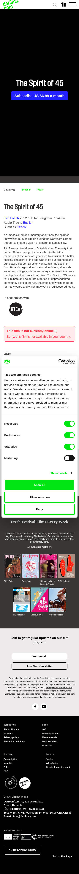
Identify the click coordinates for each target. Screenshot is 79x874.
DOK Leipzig (63, 581)
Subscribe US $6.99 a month (40, 96)
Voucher (8, 763)
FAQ (6, 771)
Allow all (39, 484)
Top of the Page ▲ (64, 856)
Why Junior (52, 763)
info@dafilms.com (24, 816)
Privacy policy (11, 737)
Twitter (39, 189)
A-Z (44, 729)
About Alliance (11, 729)
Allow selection (39, 497)
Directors (47, 745)
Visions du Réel (56, 615)
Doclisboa (26, 581)
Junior (49, 759)
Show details (59, 473)
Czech (21, 227)
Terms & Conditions (14, 741)
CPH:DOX (8, 581)
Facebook (26, 189)
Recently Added (50, 733)
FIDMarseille (19, 615)
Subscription (10, 759)
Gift (6, 767)
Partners (8, 733)
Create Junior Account (58, 767)
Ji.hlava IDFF (37, 615)
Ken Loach (11, 218)
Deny (39, 509)
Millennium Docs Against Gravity (47, 582)
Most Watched (49, 741)
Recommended (50, 737)
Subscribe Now (22, 850)
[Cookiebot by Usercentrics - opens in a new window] (58, 361)
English (28, 222)
